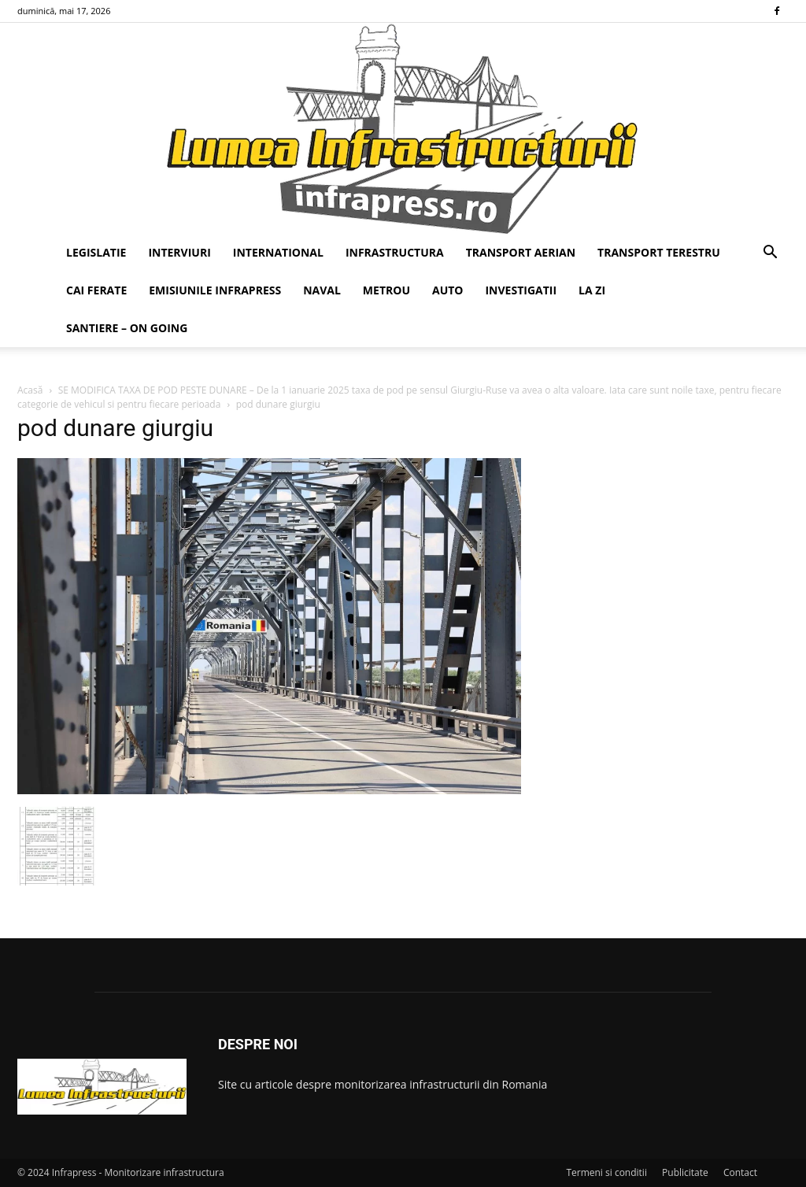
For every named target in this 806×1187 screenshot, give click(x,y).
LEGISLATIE (96, 252)
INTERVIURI (179, 252)
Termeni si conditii (606, 1172)
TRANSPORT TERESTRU (658, 252)
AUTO (448, 290)
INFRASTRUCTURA (395, 252)
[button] (770, 253)
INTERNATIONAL (278, 252)
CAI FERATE (96, 290)
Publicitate (685, 1172)
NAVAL (322, 290)
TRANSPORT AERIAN (520, 252)
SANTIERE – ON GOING (126, 327)
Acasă (30, 390)
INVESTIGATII (520, 290)
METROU (386, 290)
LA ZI (592, 290)
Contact (740, 1172)
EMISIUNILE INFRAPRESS (215, 290)
